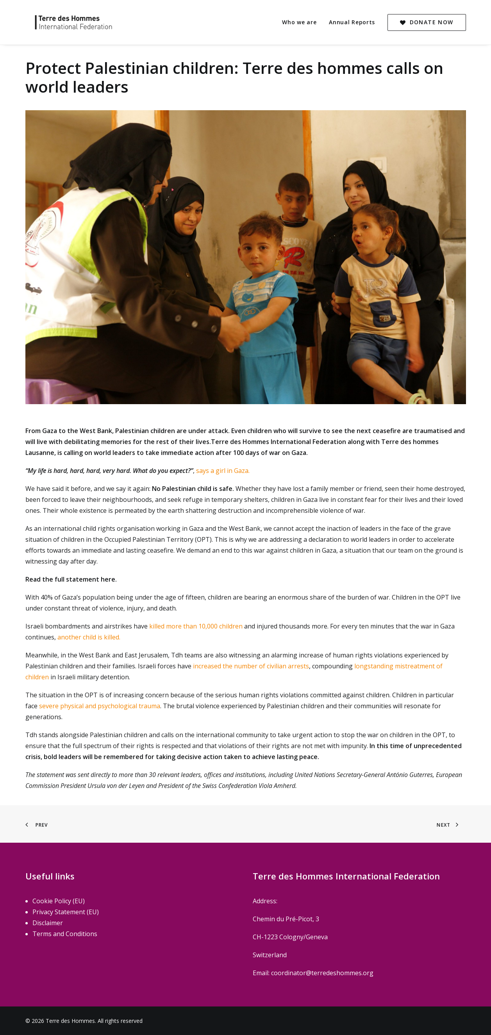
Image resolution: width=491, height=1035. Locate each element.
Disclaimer (47, 923)
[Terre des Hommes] (66, 22)
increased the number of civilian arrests (251, 666)
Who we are (299, 22)
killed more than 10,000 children (196, 626)
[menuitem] (302, 22)
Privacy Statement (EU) (65, 912)
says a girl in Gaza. (223, 470)
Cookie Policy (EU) (58, 901)
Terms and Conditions (64, 933)
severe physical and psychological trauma (99, 706)
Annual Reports (352, 22)
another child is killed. (88, 637)
